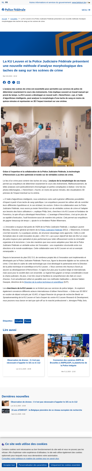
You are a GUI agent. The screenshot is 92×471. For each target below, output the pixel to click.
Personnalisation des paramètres (33, 465)
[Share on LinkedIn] (9, 82)
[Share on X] (13, 82)
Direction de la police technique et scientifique (43, 282)
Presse (28, 321)
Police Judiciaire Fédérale (51, 230)
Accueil (4, 19)
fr (6, 2)
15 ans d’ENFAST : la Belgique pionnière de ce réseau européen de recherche (46, 410)
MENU (86, 10)
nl (3, 2)
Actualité (19, 321)
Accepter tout (9, 465)
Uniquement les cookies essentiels (65, 465)
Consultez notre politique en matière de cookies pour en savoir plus (30, 459)
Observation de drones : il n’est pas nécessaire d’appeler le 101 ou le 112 (44, 402)
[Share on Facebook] (4, 82)
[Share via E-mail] (18, 82)
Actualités (13, 19)
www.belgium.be (79, 2)
